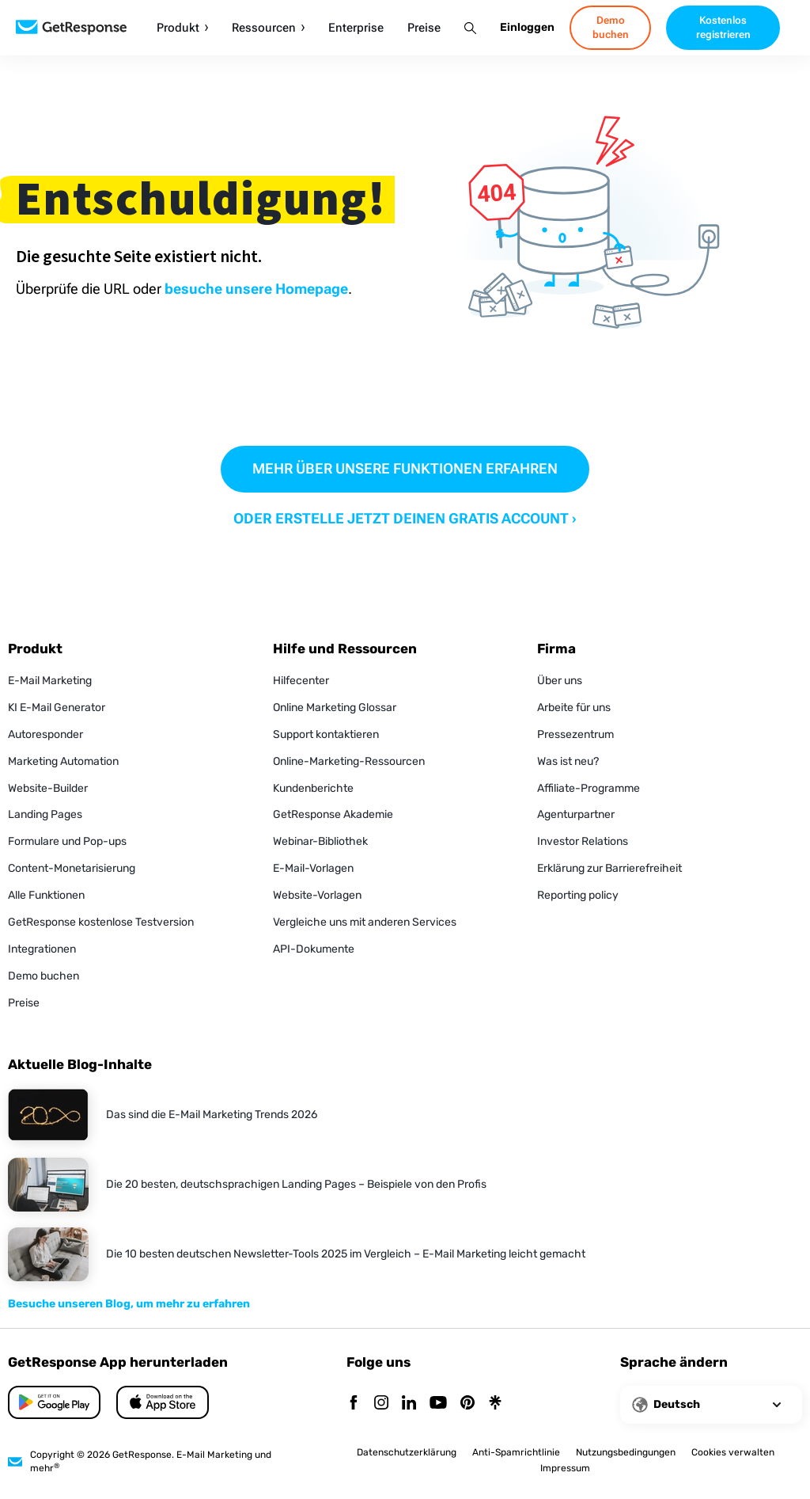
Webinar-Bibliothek (320, 841)
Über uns (559, 680)
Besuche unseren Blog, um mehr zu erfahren (129, 1304)
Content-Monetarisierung (71, 868)
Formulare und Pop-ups (67, 841)
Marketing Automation (63, 761)
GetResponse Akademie (333, 814)
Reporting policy (578, 895)
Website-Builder (48, 788)
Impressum (565, 1468)
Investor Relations (582, 841)
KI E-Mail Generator (56, 707)
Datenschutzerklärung (406, 1452)
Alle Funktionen (46, 895)
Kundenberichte (313, 788)
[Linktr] (495, 1403)
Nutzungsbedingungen (626, 1452)
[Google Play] (162, 1402)
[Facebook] (353, 1403)
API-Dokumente (313, 949)
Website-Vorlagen (317, 895)
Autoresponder (45, 734)
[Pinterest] (467, 1403)
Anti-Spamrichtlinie (516, 1452)
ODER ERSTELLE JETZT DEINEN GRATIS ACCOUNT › (405, 518)
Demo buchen (43, 976)
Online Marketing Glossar (334, 707)
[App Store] (54, 1402)
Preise (424, 28)
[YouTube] (438, 1403)
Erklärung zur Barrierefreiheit (609, 868)
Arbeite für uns (574, 707)
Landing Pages (45, 814)
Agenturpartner (576, 814)
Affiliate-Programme (588, 788)
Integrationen (42, 949)
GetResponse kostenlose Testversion (101, 922)
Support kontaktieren (326, 734)
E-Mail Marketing (50, 680)
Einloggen (527, 27)
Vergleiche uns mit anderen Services (364, 922)
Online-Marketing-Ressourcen (349, 761)
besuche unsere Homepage (256, 288)
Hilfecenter (301, 680)
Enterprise (356, 28)
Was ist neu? (568, 761)
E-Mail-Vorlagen (313, 868)
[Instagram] (381, 1403)
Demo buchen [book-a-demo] (610, 27)
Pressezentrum (575, 734)
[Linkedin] (409, 1403)
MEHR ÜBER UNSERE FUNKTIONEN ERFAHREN (405, 468)
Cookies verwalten (732, 1452)
